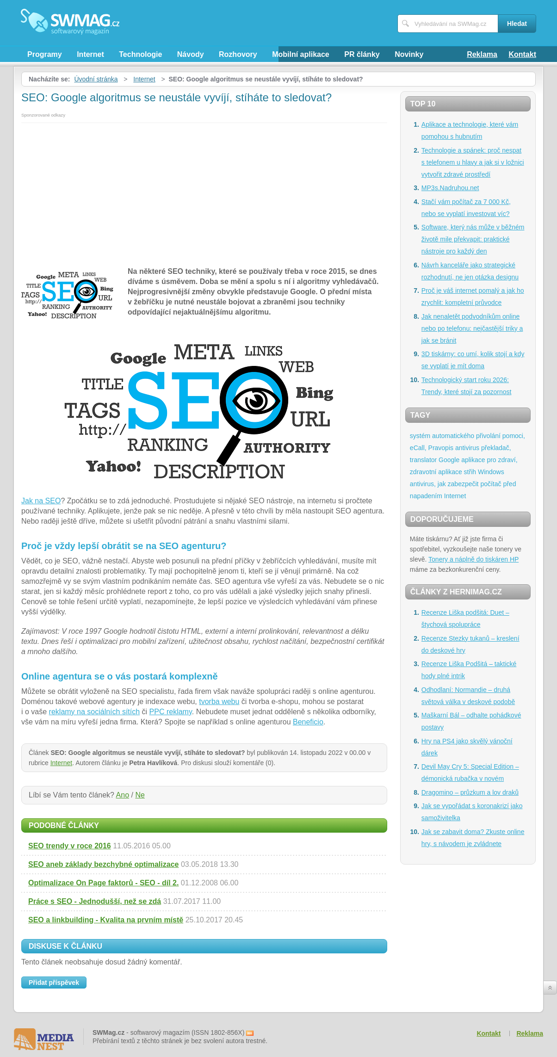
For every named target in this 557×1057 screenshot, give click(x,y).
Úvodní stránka (96, 79)
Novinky (409, 54)
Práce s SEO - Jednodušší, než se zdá (94, 901)
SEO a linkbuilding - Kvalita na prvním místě (105, 920)
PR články (361, 54)
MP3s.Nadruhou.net (450, 188)
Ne (139, 795)
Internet (90, 54)
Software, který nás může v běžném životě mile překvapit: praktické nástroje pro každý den (473, 239)
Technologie (140, 54)
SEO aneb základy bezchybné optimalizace (103, 864)
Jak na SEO (41, 501)
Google (449, 460)
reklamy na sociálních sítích (94, 712)
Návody (190, 54)
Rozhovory (238, 54)
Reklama (482, 54)
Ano (122, 795)
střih (470, 472)
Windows (491, 472)
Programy (44, 54)
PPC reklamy (170, 712)
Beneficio (308, 722)
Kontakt (522, 54)
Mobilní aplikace (300, 54)
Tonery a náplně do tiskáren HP (473, 559)
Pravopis (440, 447)
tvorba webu (219, 701)
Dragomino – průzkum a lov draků (470, 792)
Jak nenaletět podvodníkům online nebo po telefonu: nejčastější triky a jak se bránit (472, 328)
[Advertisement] (204, 192)
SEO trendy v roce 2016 (69, 846)
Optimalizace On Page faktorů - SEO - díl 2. (103, 883)
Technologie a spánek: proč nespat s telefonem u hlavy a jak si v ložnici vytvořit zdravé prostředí (472, 162)
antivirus (467, 447)
